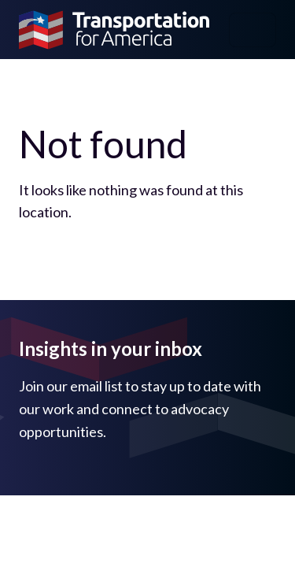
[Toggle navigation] (252, 30)
